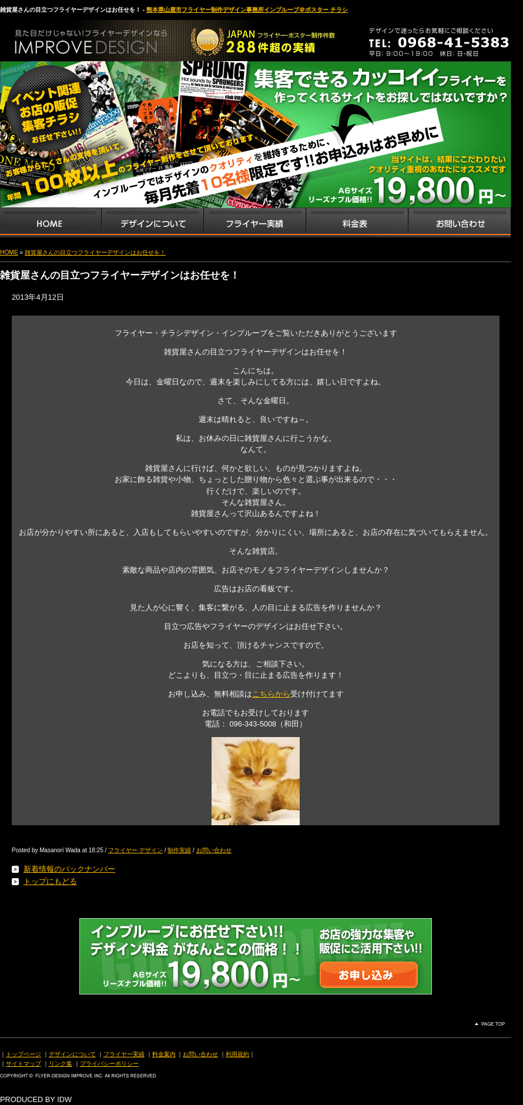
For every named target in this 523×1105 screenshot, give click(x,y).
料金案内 (164, 1054)
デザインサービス (152, 222)
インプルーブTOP (50, 222)
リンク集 (60, 1063)
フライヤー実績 (124, 1054)
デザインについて (72, 1054)
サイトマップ (23, 1063)
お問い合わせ (459, 222)
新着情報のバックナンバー (69, 869)
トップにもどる (50, 881)
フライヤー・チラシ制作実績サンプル (254, 222)
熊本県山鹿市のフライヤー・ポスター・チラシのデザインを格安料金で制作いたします (123, 37)
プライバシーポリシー (109, 1063)
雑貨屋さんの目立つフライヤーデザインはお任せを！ (95, 252)
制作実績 (179, 850)
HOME (9, 252)
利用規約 (237, 1054)
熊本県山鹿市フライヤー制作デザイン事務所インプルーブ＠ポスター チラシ (247, 9)
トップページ (23, 1054)
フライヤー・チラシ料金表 (357, 222)
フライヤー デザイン (135, 850)
